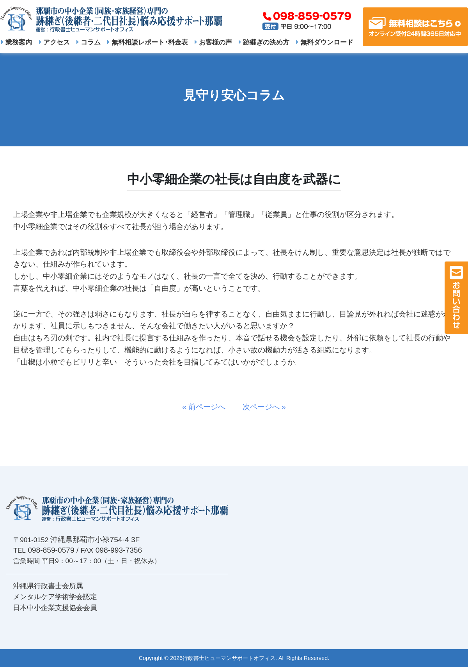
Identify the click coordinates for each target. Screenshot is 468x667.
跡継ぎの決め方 (264, 42)
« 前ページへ (207, 407)
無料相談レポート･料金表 (147, 42)
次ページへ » (260, 407)
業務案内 (16, 42)
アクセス (54, 42)
